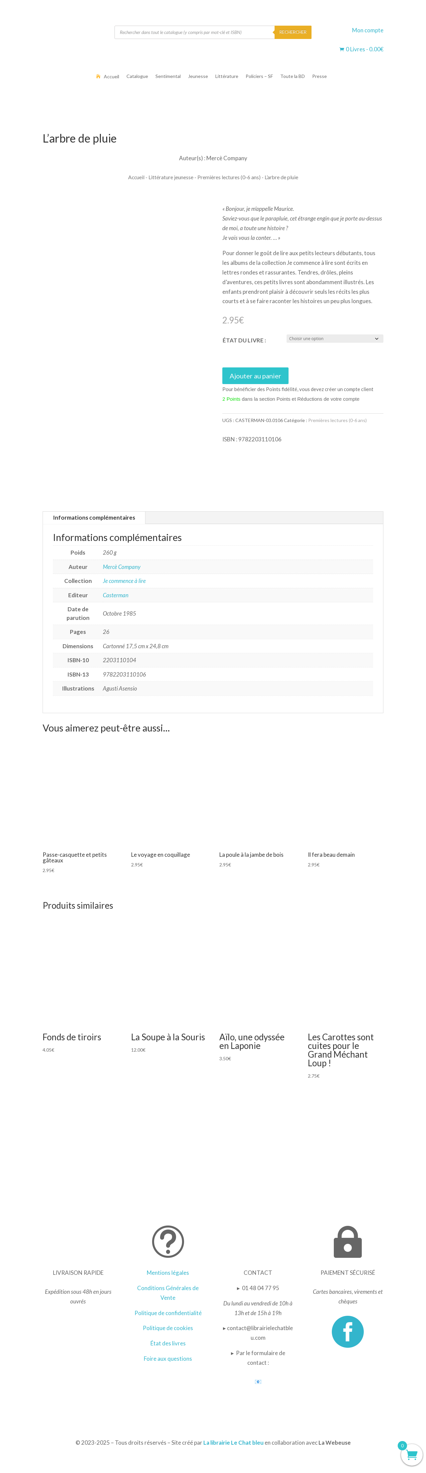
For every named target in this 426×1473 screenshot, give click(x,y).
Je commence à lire (124, 580)
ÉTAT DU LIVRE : (244, 340)
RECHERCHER (293, 32)
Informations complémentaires (94, 517)
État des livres (168, 1343)
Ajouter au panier (255, 376)
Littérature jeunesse (170, 177)
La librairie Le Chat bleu (233, 1442)
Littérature (226, 76)
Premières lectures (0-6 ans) (229, 177)
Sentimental (168, 76)
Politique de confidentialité (168, 1312)
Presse (319, 76)
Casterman (115, 595)
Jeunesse (198, 76)
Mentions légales (168, 1272)
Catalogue (137, 76)
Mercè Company (121, 566)
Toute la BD (292, 76)
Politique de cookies (168, 1327)
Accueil (111, 76)
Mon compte (367, 30)
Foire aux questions (168, 1358)
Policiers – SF (259, 76)
